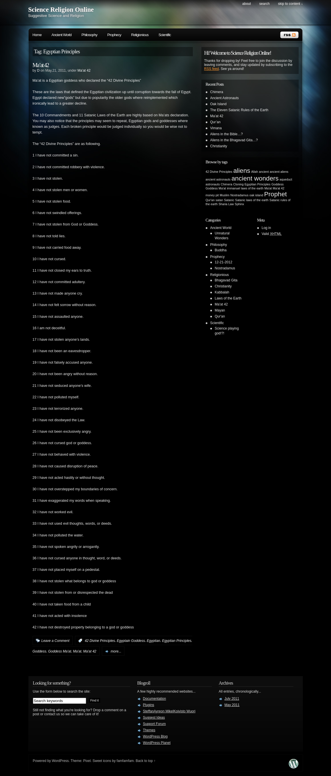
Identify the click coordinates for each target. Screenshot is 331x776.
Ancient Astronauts (224, 98)
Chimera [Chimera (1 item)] (226, 184)
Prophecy (114, 35)
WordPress (60, 761)
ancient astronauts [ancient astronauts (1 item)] (218, 179)
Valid (272, 234)
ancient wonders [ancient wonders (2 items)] (255, 178)
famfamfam (125, 761)
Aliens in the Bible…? (226, 134)
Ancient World (61, 35)
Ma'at (77, 651)
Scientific (164, 35)
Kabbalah (222, 292)
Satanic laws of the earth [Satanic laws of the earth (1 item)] (252, 200)
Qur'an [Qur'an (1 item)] (210, 200)
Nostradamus (225, 268)
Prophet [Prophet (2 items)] (275, 194)
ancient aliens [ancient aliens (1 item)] (279, 171)
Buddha (221, 250)
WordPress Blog (155, 736)
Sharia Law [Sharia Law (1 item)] (226, 204)
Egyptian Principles (176, 641)
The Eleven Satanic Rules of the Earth (239, 110)
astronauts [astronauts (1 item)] (213, 184)
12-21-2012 (223, 262)
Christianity (218, 146)
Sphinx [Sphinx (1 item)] (239, 204)
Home (37, 35)
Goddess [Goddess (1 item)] (277, 184)
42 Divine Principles (100, 641)
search (264, 4)
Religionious (139, 35)
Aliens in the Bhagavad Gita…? (234, 140)
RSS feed (211, 69)
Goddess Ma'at (59, 651)
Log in (266, 228)
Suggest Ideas (154, 718)
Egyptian (153, 641)
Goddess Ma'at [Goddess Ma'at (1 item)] (216, 188)
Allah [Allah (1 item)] (254, 171)
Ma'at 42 (84, 70)
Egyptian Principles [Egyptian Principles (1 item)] (258, 184)
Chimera (216, 92)
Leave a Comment (55, 641)
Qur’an (215, 122)
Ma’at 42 (41, 65)
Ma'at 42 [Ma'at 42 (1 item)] (278, 188)
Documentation (154, 699)
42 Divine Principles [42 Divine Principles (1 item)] (219, 171)
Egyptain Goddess (131, 641)
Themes (149, 730)
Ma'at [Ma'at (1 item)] (268, 188)
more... (116, 651)
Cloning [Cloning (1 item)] (238, 184)
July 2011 (232, 699)
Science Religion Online (61, 9)
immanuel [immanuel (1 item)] (233, 188)
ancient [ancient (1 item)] (264, 171)
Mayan (220, 310)
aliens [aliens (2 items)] (241, 170)
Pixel (87, 761)
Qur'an (220, 316)
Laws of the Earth (228, 298)
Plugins (148, 705)
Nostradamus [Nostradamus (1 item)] (239, 195)
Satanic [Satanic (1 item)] (229, 200)
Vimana (216, 128)
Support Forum (154, 724)
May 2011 (232, 705)
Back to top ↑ (145, 761)
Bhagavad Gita (226, 280)
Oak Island (218, 104)
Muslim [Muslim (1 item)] (224, 195)
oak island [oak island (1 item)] (256, 195)
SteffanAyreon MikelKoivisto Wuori (169, 711)
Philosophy (89, 35)
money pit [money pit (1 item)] (212, 195)
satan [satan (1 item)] (219, 200)
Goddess (39, 651)
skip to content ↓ (290, 4)
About (246, 4)
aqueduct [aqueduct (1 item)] (286, 179)
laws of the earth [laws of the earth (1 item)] (252, 188)
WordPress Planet (157, 743)
